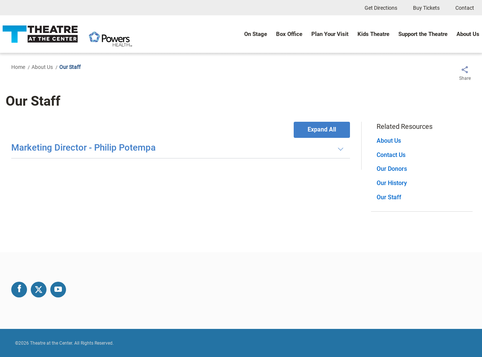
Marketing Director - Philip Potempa (83, 148)
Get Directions (381, 8)
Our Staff (389, 197)
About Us (42, 67)
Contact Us (391, 154)
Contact (464, 8)
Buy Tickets (426, 8)
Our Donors (392, 168)
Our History (392, 183)
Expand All (322, 129)
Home (18, 67)
